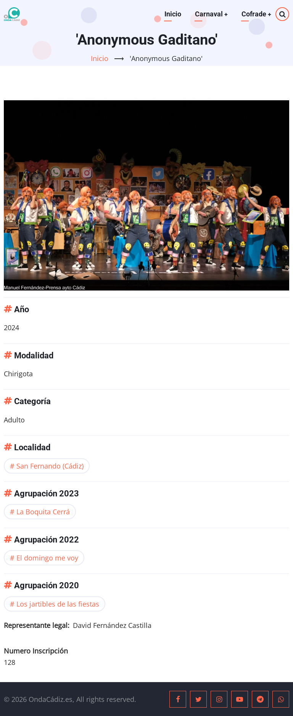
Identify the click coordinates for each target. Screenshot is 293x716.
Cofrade (256, 14)
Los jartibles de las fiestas (57, 603)
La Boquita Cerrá (43, 511)
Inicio (172, 14)
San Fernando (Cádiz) (50, 465)
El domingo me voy (47, 557)
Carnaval (210, 14)
